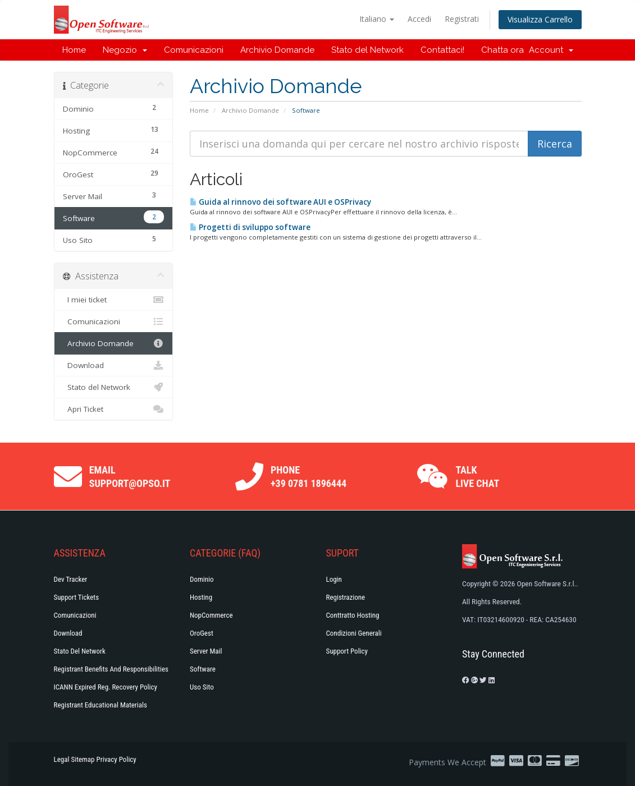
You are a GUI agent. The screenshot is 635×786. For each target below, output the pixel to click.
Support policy (347, 651)
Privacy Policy (116, 759)
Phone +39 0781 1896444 (308, 476)
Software (203, 669)
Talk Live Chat (477, 476)
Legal (62, 759)
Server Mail (206, 651)
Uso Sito (202, 687)
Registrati (462, 18)
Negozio (125, 50)
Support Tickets (76, 597)
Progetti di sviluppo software (250, 227)
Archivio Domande (277, 50)
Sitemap (82, 759)
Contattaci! (442, 50)
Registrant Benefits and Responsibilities (111, 669)
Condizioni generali (354, 633)
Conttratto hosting (353, 615)
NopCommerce (211, 615)
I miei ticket (114, 299)
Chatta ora (502, 50)
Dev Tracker (71, 579)
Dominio (202, 579)
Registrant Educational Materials (100, 705)
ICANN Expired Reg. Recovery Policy (105, 687)
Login (334, 579)
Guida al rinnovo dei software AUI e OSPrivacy (280, 202)
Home (74, 50)
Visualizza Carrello (540, 19)
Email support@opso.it (130, 476)
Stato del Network (367, 50)
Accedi (419, 18)
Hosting (201, 597)
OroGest (201, 633)
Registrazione (346, 597)
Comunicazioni (193, 50)
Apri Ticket (114, 409)
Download (114, 365)
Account (551, 50)
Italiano (376, 18)
